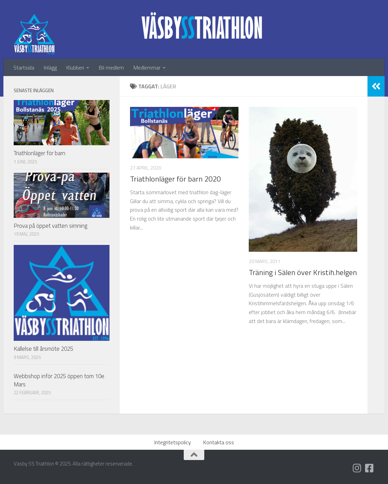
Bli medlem (111, 67)
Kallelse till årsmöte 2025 (43, 348)
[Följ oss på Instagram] (357, 468)
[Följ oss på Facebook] (369, 468)
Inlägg (50, 67)
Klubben (75, 67)
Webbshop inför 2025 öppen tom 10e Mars (59, 380)
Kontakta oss (218, 442)
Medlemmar (146, 67)
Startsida (23, 67)
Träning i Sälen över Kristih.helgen (303, 272)
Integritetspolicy (172, 442)
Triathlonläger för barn (39, 153)
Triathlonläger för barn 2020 (175, 179)
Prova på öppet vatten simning (50, 225)
